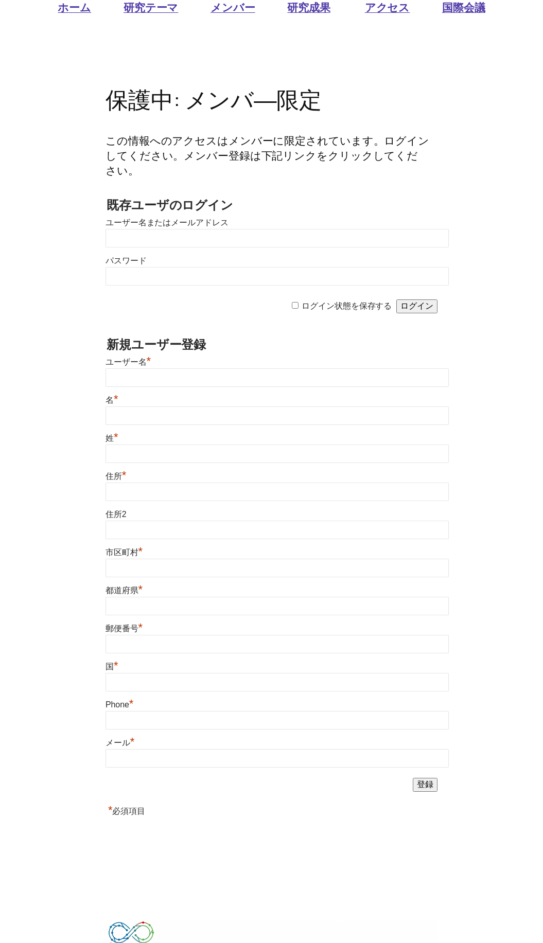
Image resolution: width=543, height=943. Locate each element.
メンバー (233, 7)
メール (120, 742)
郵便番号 (124, 628)
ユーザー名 (128, 362)
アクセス (387, 7)
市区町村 (124, 552)
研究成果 (308, 7)
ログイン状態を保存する (347, 305)
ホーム (74, 7)
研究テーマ (151, 7)
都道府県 (124, 590)
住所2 (116, 514)
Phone (119, 704)
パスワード (126, 260)
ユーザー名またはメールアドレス (167, 222)
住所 (116, 476)
